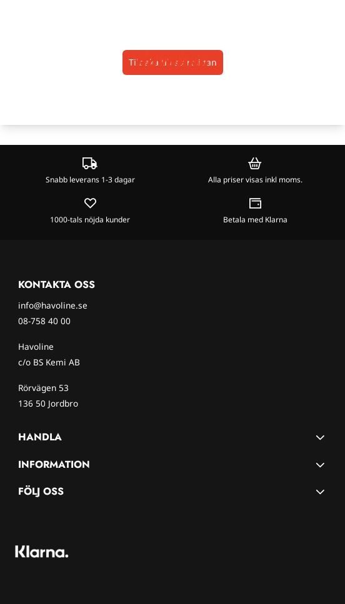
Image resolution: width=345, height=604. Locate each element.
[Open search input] (35, 59)
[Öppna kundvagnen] (330, 59)
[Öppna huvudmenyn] (13, 59)
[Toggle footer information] (321, 437)
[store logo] (172, 59)
